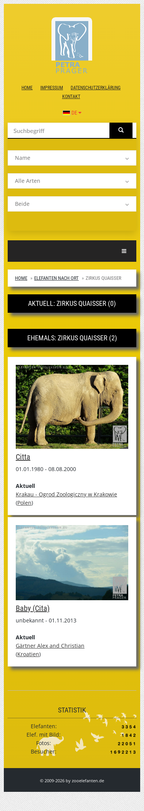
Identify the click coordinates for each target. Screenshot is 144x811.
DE (72, 113)
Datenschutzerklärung (96, 87)
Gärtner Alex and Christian (50, 645)
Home (27, 87)
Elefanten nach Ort (56, 278)
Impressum (51, 87)
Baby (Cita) (33, 608)
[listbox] (72, 158)
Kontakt (71, 96)
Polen (24, 502)
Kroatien (28, 654)
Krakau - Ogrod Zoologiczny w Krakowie (66, 494)
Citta (23, 456)
